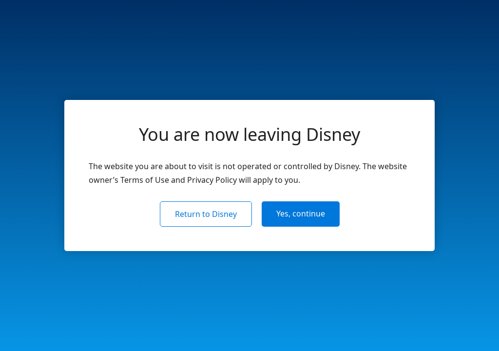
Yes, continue (300, 213)
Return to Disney (206, 214)
